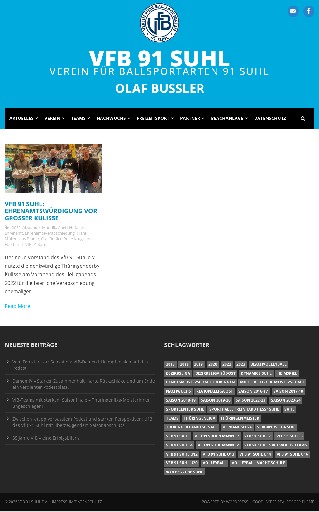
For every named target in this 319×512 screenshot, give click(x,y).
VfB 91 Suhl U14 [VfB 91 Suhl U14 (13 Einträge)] (255, 455)
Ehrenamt (14, 234)
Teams (78, 119)
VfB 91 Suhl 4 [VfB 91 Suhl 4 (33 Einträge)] (179, 446)
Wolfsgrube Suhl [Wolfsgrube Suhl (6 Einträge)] (184, 473)
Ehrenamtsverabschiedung (50, 234)
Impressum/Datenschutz (77, 503)
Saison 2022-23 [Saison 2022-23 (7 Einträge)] (250, 401)
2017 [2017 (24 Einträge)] (170, 365)
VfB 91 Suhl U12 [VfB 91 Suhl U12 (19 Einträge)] (182, 455)
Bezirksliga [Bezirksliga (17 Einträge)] (178, 374)
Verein (52, 119)
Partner (190, 119)
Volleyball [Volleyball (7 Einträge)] (214, 464)
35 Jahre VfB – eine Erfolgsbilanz (46, 439)
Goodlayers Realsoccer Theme (283, 503)
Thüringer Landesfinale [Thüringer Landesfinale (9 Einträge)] (191, 428)
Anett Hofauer (71, 229)
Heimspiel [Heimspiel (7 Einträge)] (287, 374)
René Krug (73, 240)
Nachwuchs (111, 119)
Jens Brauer (28, 240)
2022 (16, 229)
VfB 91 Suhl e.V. (33, 503)
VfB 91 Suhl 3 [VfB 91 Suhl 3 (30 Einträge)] (289, 437)
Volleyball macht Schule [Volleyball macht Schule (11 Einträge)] (258, 464)
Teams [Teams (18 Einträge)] (172, 419)
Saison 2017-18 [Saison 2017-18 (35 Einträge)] (288, 392)
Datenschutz (270, 119)
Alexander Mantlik (39, 229)
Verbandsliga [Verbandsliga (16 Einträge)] (237, 428)
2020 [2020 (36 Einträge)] (212, 365)
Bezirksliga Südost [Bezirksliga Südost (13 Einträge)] (215, 374)
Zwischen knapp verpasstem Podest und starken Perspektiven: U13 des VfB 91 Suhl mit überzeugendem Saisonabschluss (82, 423)
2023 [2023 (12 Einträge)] (240, 365)
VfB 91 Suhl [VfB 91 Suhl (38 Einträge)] (177, 437)
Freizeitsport (153, 119)
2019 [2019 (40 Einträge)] (198, 365)
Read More (17, 307)
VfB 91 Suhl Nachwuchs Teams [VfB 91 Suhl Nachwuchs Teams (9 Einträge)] (275, 446)
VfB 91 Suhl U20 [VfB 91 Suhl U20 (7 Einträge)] (182, 464)
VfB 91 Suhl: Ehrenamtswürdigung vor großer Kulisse (51, 212)
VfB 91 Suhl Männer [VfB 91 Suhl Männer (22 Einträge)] (218, 446)
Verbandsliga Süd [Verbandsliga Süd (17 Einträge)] (276, 428)
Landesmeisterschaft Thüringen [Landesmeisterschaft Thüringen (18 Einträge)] (200, 383)
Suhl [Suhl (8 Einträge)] (289, 410)
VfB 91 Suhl (159, 58)
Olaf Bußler (51, 240)
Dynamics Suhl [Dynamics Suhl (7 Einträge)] (256, 374)
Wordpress (237, 503)
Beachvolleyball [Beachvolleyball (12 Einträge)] (268, 365)
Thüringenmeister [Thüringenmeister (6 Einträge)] (240, 419)
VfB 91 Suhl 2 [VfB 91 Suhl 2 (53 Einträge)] (257, 437)
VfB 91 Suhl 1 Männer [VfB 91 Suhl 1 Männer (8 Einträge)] (217, 437)
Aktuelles (21, 119)
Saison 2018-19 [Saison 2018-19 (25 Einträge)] (181, 401)
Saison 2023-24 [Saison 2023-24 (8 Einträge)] (286, 401)
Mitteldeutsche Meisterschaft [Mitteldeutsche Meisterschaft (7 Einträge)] (272, 383)
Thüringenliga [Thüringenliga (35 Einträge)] (199, 419)
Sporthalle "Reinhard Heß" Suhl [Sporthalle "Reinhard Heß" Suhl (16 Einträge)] (244, 410)
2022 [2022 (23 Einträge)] (226, 365)
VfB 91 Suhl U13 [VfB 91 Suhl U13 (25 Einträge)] (218, 455)
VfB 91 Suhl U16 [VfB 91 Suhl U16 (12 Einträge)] (292, 455)
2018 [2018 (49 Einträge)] (184, 365)
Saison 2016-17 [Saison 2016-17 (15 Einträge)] (253, 392)
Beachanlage (227, 119)
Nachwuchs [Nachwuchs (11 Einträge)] (178, 392)
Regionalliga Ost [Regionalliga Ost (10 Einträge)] (214, 392)
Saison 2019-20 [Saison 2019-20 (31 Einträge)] (216, 401)
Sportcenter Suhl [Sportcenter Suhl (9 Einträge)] (185, 410)
